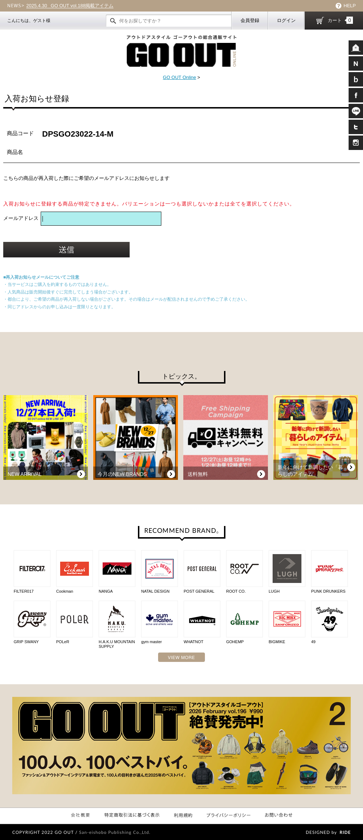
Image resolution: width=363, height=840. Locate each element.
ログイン (286, 20)
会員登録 (250, 20)
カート (340, 20)
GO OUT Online (179, 77)
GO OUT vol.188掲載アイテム (69, 5)
